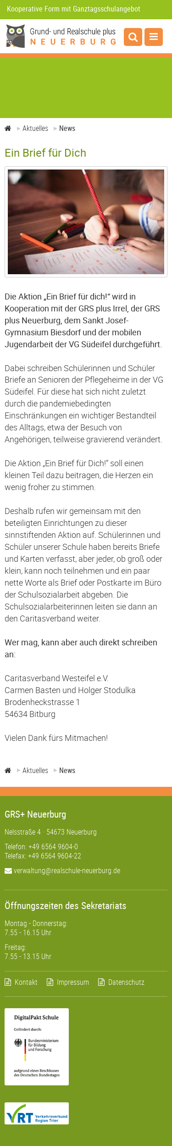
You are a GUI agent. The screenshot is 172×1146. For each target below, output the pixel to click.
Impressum (73, 982)
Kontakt (26, 982)
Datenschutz (126, 982)
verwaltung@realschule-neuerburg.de (62, 870)
